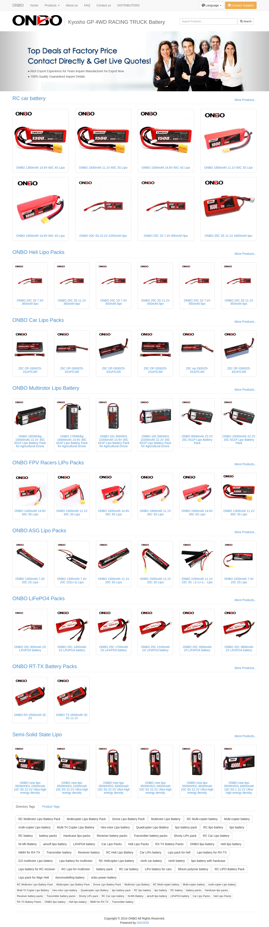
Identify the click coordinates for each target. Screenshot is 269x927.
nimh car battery (151, 860)
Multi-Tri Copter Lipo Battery (75, 827)
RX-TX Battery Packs (169, 844)
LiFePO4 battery (84, 844)
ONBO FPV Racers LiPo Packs (48, 462)
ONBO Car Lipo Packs (38, 320)
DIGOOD (143, 922)
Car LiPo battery (150, 852)
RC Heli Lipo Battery (119, 852)
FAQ (87, 5)
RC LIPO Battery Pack (229, 869)
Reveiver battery (89, 852)
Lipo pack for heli (179, 852)
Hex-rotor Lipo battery (115, 827)
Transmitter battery (59, 852)
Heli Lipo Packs (138, 844)
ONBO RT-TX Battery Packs (44, 666)
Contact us (104, 5)
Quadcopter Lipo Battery (152, 827)
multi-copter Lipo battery (34, 827)
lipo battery (237, 827)
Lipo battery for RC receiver (36, 869)
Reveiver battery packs (112, 835)
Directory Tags (25, 806)
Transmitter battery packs (150, 835)
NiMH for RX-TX (29, 852)
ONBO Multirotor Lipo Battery (45, 388)
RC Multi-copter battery (202, 819)
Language (211, 5)
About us (72, 5)
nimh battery (176, 860)
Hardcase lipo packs (76, 835)
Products (52, 5)
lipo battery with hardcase (208, 860)
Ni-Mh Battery (27, 844)
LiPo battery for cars (158, 869)
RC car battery (29, 98)
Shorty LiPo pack (185, 835)
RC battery (25, 835)
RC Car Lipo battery (216, 835)
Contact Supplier (241, 5)
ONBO (18, 5)
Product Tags (51, 806)
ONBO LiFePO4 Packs (38, 598)
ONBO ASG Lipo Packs (39, 530)
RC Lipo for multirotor (75, 869)
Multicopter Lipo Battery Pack (86, 819)
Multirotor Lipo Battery (166, 819)
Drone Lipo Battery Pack (128, 819)
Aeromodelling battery (69, 877)
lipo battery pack (186, 827)
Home (34, 5)
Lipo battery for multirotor (76, 860)
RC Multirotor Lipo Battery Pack (39, 819)
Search (245, 21)
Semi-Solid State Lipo (37, 734)
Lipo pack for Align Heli (33, 877)
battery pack (104, 869)
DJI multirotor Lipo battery (35, 860)
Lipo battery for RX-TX (212, 852)
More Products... (246, 100)
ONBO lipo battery (202, 844)
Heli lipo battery (231, 844)
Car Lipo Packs (112, 844)
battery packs (48, 835)
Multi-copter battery (237, 819)
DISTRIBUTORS (128, 5)
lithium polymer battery (193, 869)
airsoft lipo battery (55, 844)
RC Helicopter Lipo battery (116, 860)
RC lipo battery (213, 827)
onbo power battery (104, 877)
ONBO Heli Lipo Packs (38, 252)
